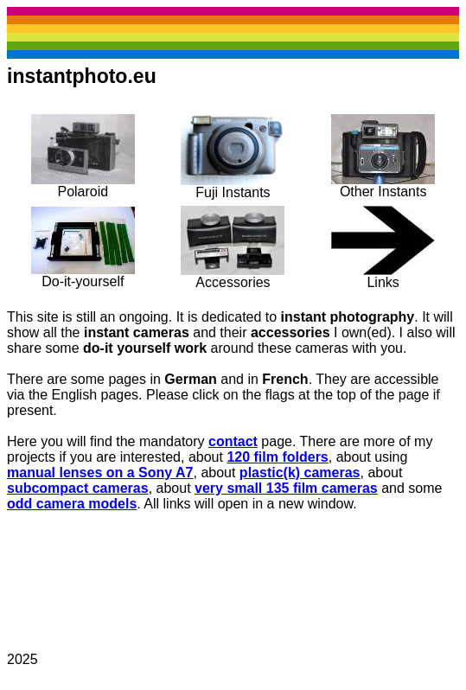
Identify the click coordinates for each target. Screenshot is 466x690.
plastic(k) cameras (300, 472)
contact (233, 441)
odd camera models (72, 503)
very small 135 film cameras (286, 488)
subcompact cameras (78, 488)
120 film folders (277, 457)
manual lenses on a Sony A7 (100, 472)
